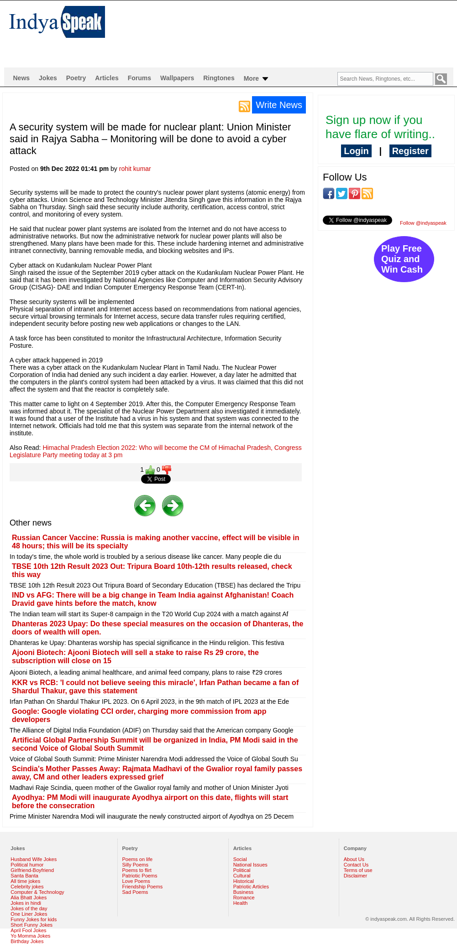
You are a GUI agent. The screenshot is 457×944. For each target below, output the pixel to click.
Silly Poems (135, 864)
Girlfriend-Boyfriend (32, 870)
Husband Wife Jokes (34, 859)
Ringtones (218, 78)
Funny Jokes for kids (34, 919)
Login (356, 151)
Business (243, 892)
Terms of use (358, 870)
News (21, 78)
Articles (106, 78)
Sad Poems (135, 892)
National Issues (250, 864)
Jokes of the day (29, 908)
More (257, 78)
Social (240, 859)
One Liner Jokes (29, 914)
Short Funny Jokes (32, 925)
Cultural (242, 875)
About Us (354, 859)
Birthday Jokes (27, 941)
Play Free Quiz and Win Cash (402, 258)
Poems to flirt (137, 870)
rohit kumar (135, 168)
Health (240, 903)
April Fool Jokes (28, 930)
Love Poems (136, 881)
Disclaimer (355, 875)
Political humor (27, 864)
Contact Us (356, 864)
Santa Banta (24, 875)
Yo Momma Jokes (30, 936)
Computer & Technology (37, 892)
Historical (243, 881)
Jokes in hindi (26, 903)
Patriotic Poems (140, 875)
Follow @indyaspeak (423, 223)
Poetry (76, 78)
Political (242, 870)
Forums (139, 78)
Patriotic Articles (251, 886)
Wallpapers (177, 78)
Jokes (48, 78)
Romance (244, 897)
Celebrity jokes (27, 886)
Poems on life (137, 859)
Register (410, 151)
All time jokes (25, 881)
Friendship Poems (142, 886)
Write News (279, 105)
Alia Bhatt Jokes (29, 897)
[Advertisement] (157, 33)
